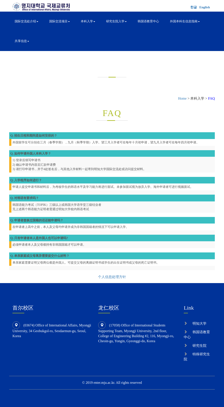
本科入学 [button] (88, 21)
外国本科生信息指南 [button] (185, 21)
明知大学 (199, 323)
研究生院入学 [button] (116, 21)
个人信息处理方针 (112, 277)
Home (182, 98)
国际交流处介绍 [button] (26, 21)
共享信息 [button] (22, 41)
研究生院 (199, 345)
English (204, 7)
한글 (193, 7)
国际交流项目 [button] (59, 21)
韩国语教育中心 (148, 21)
